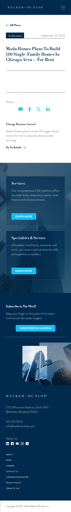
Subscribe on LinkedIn (35, 328)
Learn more (23, 216)
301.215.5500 (14, 421)
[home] (24, 7)
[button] (63, 7)
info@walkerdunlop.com (20, 426)
